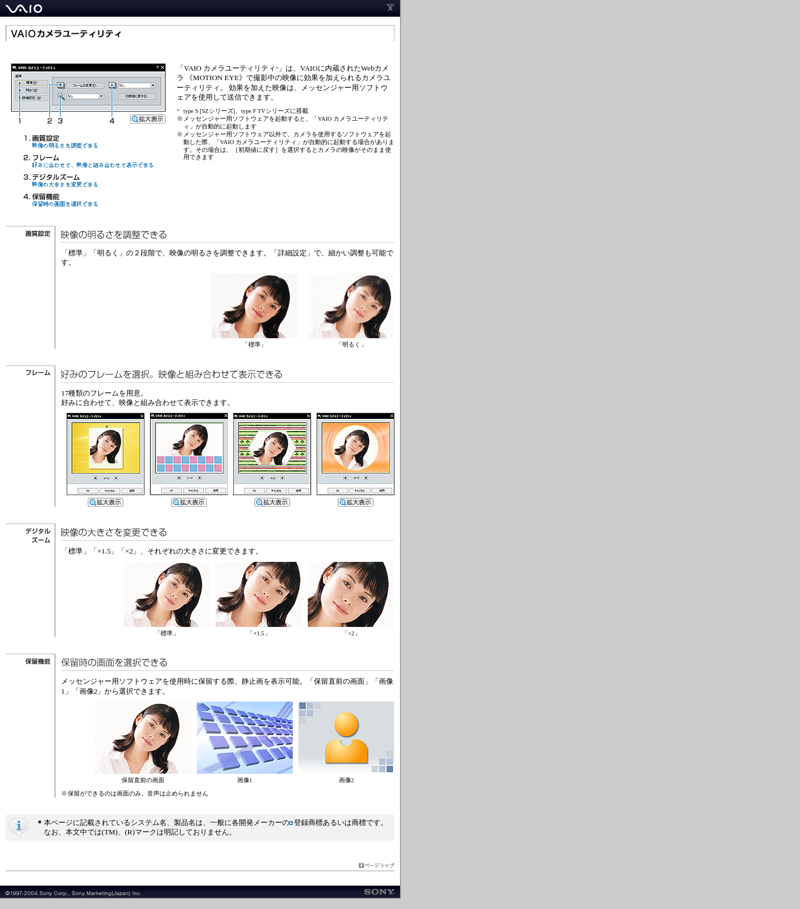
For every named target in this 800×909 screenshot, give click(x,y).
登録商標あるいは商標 (327, 822)
